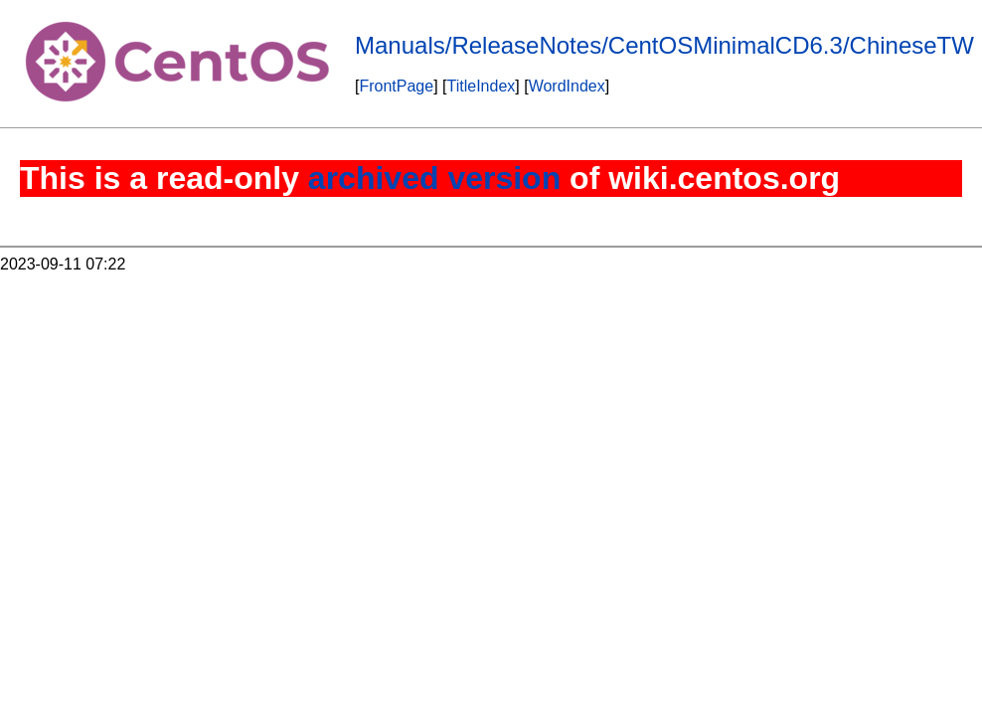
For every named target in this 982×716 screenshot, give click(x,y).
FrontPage (396, 86)
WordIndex (567, 86)
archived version (434, 178)
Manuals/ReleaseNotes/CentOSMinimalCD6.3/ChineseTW (664, 45)
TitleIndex (481, 86)
